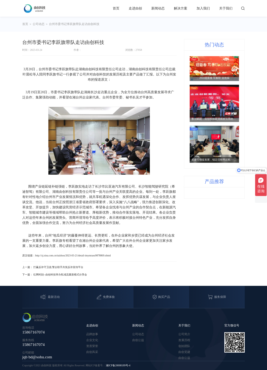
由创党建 (184, 352)
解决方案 (180, 8)
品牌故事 (92, 334)
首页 (116, 8)
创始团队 (184, 346)
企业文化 (92, 340)
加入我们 (203, 8)
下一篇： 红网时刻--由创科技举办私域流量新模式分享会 (54, 274)
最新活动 (50, 297)
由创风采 (92, 352)
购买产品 (161, 297)
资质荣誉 (92, 346)
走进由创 (135, 8)
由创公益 (138, 340)
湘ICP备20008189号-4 (118, 365)
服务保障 (217, 297)
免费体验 (106, 297)
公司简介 (184, 334)
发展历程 (184, 340)
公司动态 (38, 24)
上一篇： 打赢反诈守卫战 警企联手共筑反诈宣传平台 (52, 267)
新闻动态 (158, 8)
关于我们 (226, 8)
